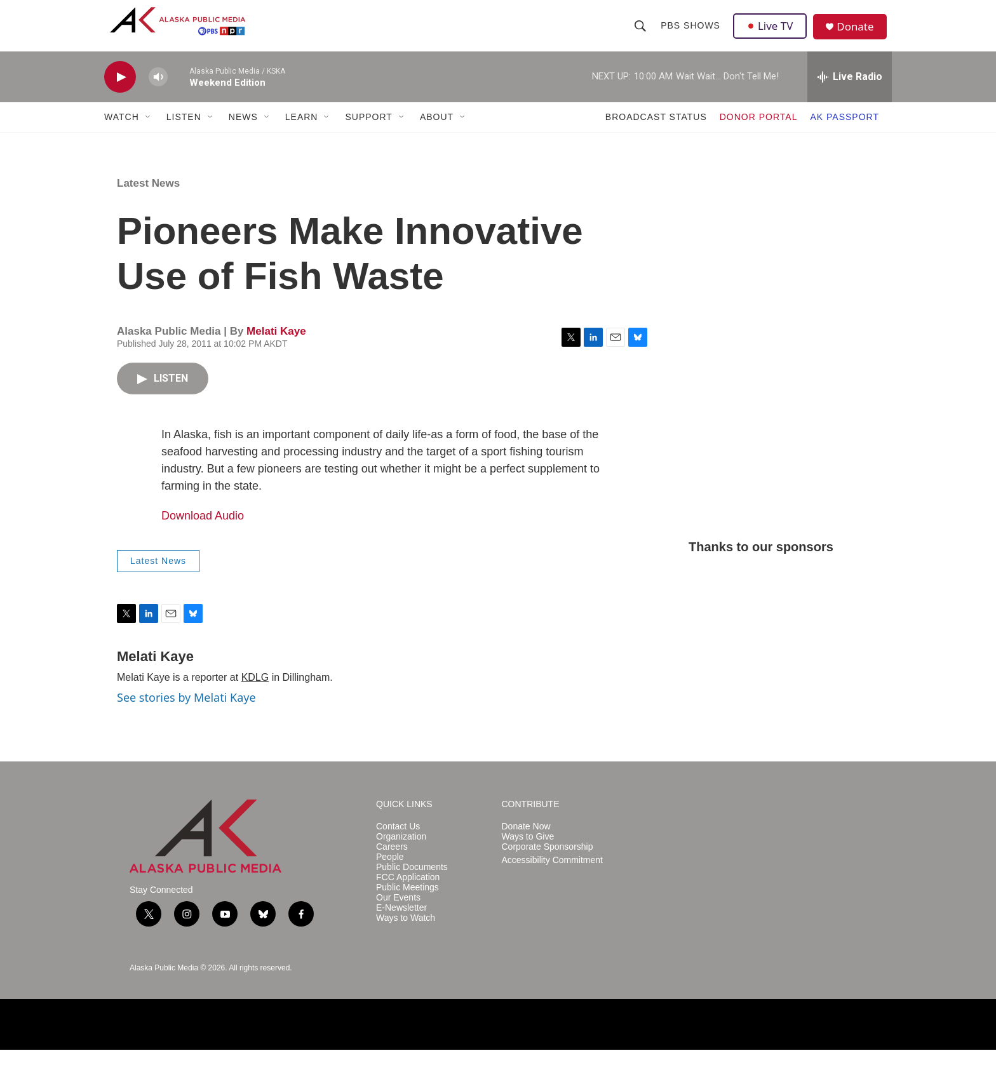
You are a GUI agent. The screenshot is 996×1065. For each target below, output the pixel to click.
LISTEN (183, 132)
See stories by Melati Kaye (186, 712)
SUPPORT (368, 132)
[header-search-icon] (641, 33)
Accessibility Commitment (552, 875)
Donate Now (526, 842)
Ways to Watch (405, 933)
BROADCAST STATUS (656, 132)
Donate (859, 34)
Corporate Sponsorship (547, 862)
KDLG (255, 692)
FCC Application (408, 892)
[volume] (158, 92)
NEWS (243, 132)
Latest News (148, 198)
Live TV (772, 33)
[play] (120, 92)
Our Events (398, 913)
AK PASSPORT (844, 132)
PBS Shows (691, 33)
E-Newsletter (401, 923)
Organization (401, 852)
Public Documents (412, 882)
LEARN (301, 132)
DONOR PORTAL (759, 132)
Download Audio (202, 531)
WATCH (121, 132)
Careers (392, 862)
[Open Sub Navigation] (149, 132)
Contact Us (398, 842)
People (390, 872)
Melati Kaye (276, 346)
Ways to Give (528, 852)
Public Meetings (407, 903)
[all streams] (849, 92)
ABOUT (437, 132)
